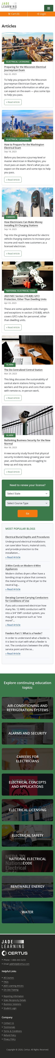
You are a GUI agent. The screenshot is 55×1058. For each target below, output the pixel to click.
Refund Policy (10, 1035)
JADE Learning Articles (14, 985)
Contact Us (9, 1023)
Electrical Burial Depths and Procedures (27, 537)
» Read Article (13, 102)
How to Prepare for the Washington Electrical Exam (24, 146)
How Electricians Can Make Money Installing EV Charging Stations (23, 223)
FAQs (6, 981)
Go (27, 513)
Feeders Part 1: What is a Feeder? (23, 633)
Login (43, 13)
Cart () (15, 13)
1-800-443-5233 (18, 959)
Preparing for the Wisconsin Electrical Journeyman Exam (25, 68)
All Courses (9, 977)
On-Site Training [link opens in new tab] (11, 989)
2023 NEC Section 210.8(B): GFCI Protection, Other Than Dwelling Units (25, 297)
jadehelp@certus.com (19, 963)
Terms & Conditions (13, 1031)
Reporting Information (14, 996)
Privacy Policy (10, 1039)
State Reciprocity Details (15, 1000)
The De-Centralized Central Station (23, 369)
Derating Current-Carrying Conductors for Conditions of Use (26, 599)
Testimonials (9, 1027)
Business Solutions (12, 1004)
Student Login (10, 1008)
